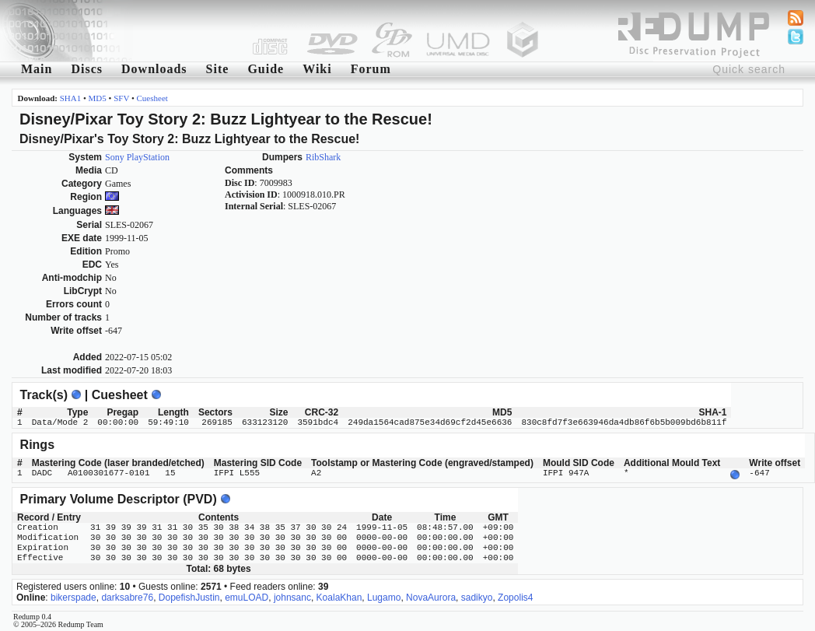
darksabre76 (127, 596)
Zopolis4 (515, 596)
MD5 (98, 98)
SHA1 (71, 98)
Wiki (317, 68)
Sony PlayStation (137, 157)
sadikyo (477, 596)
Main (36, 68)
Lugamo (384, 596)
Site (217, 68)
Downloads (154, 68)
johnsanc (292, 596)
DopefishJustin (189, 596)
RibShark (323, 157)
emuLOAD (246, 596)
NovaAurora (431, 596)
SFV (121, 98)
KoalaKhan (339, 596)
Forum (371, 68)
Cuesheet (152, 98)
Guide (265, 68)
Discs (87, 68)
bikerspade (73, 596)
